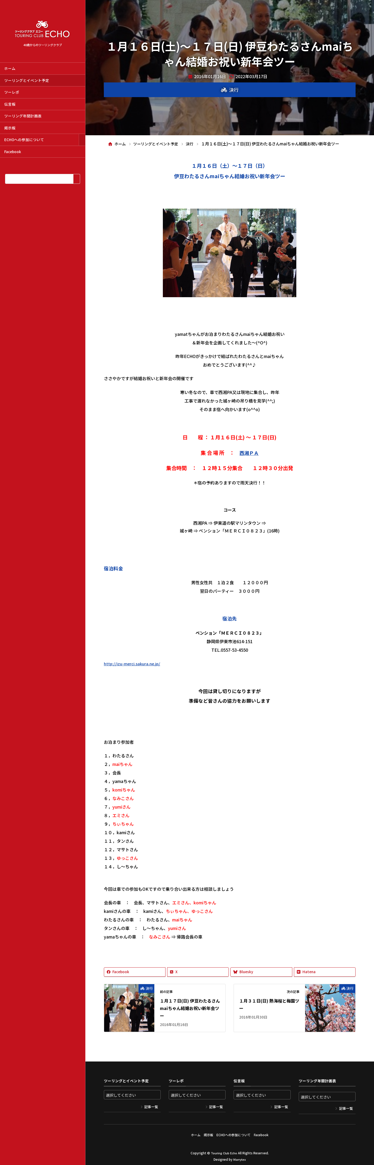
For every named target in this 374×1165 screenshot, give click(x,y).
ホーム (9, 68)
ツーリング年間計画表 (23, 115)
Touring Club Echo (224, 1150)
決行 (234, 89)
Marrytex (240, 1157)
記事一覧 (151, 1107)
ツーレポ (11, 92)
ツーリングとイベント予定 (26, 80)
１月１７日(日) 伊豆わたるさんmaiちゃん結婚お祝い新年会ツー (190, 1008)
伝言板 (9, 104)
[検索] (76, 179)
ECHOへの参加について (24, 139)
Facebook (12, 151)
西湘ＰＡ (249, 452)
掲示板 (9, 127)
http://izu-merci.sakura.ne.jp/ (133, 663)
